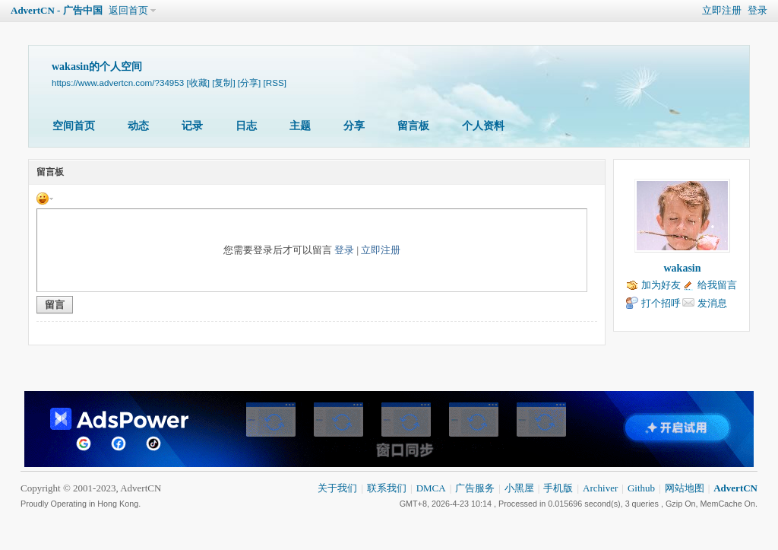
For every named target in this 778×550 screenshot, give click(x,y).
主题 (300, 126)
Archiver (600, 488)
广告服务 (475, 488)
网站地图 (684, 488)
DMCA (431, 488)
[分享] (249, 82)
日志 (246, 126)
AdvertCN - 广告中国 (57, 10)
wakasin (682, 268)
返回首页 (128, 10)
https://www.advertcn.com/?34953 (118, 82)
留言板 (413, 126)
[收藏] (197, 82)
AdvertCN (735, 488)
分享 (354, 126)
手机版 (558, 488)
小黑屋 (519, 488)
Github (641, 488)
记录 (192, 126)
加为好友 (661, 285)
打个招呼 (661, 303)
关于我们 (337, 488)
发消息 (712, 303)
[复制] (223, 82)
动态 (138, 126)
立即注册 (722, 10)
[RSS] (275, 82)
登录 (757, 10)
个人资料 (483, 126)
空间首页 (73, 126)
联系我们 (386, 488)
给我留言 (717, 285)
